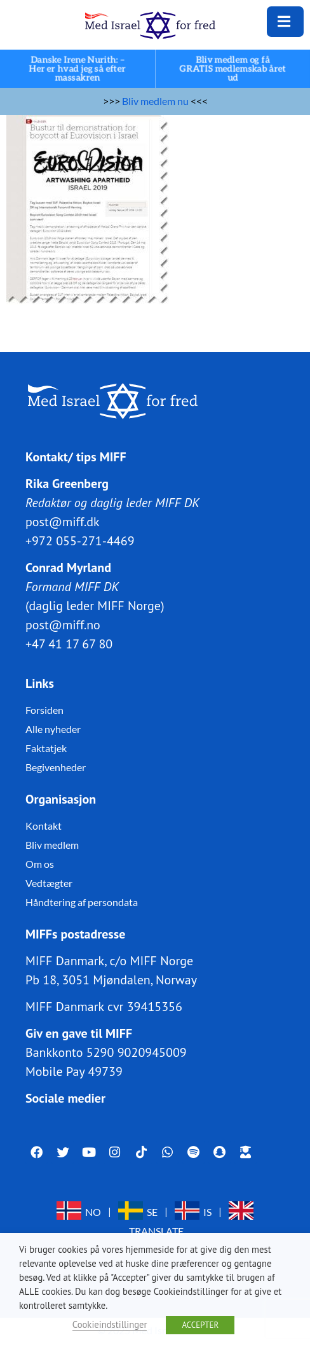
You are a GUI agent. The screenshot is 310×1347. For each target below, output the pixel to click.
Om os (39, 864)
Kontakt (43, 826)
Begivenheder (55, 767)
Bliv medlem (52, 845)
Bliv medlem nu (155, 101)
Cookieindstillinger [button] (109, 1324)
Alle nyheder (53, 729)
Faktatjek (46, 748)
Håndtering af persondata (81, 902)
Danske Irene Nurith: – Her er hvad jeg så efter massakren (77, 69)
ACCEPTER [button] (200, 1325)
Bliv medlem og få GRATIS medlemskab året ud (233, 69)
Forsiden (44, 710)
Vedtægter (48, 883)
